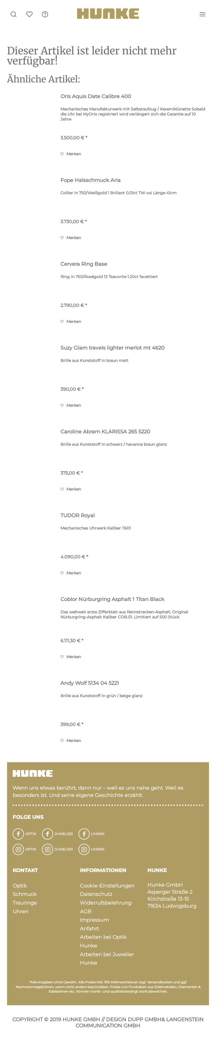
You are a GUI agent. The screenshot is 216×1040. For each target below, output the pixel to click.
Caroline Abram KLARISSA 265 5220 (105, 432)
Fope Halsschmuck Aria (90, 180)
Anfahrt (89, 929)
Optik (20, 886)
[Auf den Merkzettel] (70, 154)
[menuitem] (45, 14)
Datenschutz (96, 894)
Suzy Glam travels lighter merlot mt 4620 (112, 348)
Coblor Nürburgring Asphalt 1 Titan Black (112, 599)
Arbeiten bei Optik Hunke (103, 941)
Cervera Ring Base (83, 264)
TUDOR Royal (77, 515)
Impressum (94, 920)
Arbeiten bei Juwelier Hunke (107, 958)
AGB (85, 912)
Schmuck (25, 894)
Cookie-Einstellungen (107, 886)
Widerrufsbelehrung (105, 903)
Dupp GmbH (144, 1019)
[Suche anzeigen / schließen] (13, 14)
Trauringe (25, 903)
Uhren (20, 912)
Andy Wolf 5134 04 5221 (89, 683)
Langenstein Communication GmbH (140, 1022)
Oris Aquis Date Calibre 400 (95, 96)
